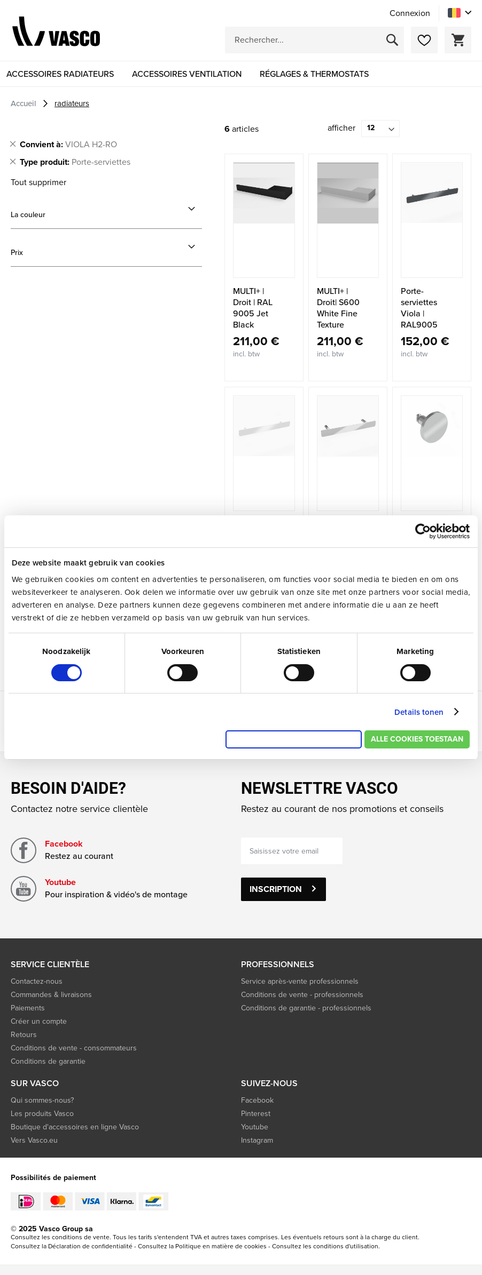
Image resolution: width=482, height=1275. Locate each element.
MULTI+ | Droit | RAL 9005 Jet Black (253, 308)
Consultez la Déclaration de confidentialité (72, 1246)
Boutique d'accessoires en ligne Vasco (75, 1127)
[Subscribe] (283, 889)
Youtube (60, 882)
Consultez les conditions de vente (60, 1237)
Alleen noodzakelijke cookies (293, 739)
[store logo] (56, 33)
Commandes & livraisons (51, 994)
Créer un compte (39, 1021)
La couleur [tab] (28, 214)
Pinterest (255, 1113)
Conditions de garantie (48, 1061)
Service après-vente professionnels (300, 981)
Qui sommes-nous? (42, 1100)
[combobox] (314, 40)
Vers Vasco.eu (35, 1140)
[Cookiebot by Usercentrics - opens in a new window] (423, 531)
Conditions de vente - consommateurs (74, 1048)
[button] (459, 12)
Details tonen (419, 712)
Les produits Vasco (42, 1113)
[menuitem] (60, 73)
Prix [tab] (17, 252)
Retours (24, 1034)
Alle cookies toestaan (417, 739)
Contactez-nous (37, 981)
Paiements (28, 1008)
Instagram (257, 1140)
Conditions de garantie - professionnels (306, 1008)
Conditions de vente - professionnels (302, 994)
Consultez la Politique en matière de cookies (202, 1246)
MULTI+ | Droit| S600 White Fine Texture (338, 308)
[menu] (241, 73)
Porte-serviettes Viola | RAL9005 (419, 308)
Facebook (64, 844)
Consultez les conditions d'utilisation (325, 1246)
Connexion (410, 13)
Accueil (24, 103)
